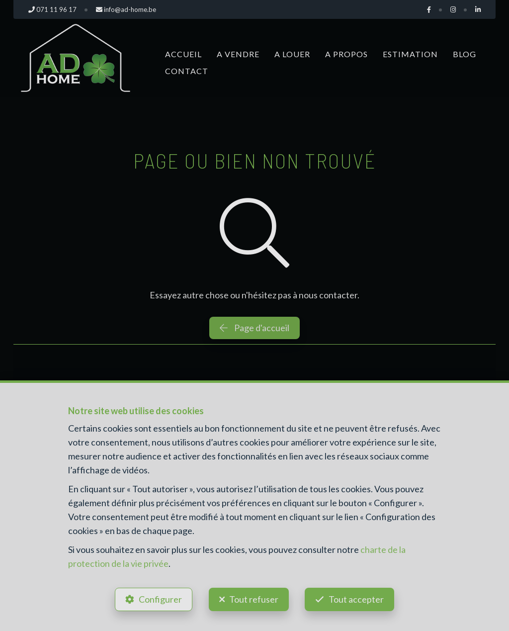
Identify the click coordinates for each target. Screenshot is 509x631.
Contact (186, 71)
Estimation (410, 54)
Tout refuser (253, 599)
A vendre (238, 54)
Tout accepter (356, 599)
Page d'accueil (254, 327)
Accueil (183, 54)
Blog (464, 54)
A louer (292, 54)
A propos (346, 54)
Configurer (160, 599)
